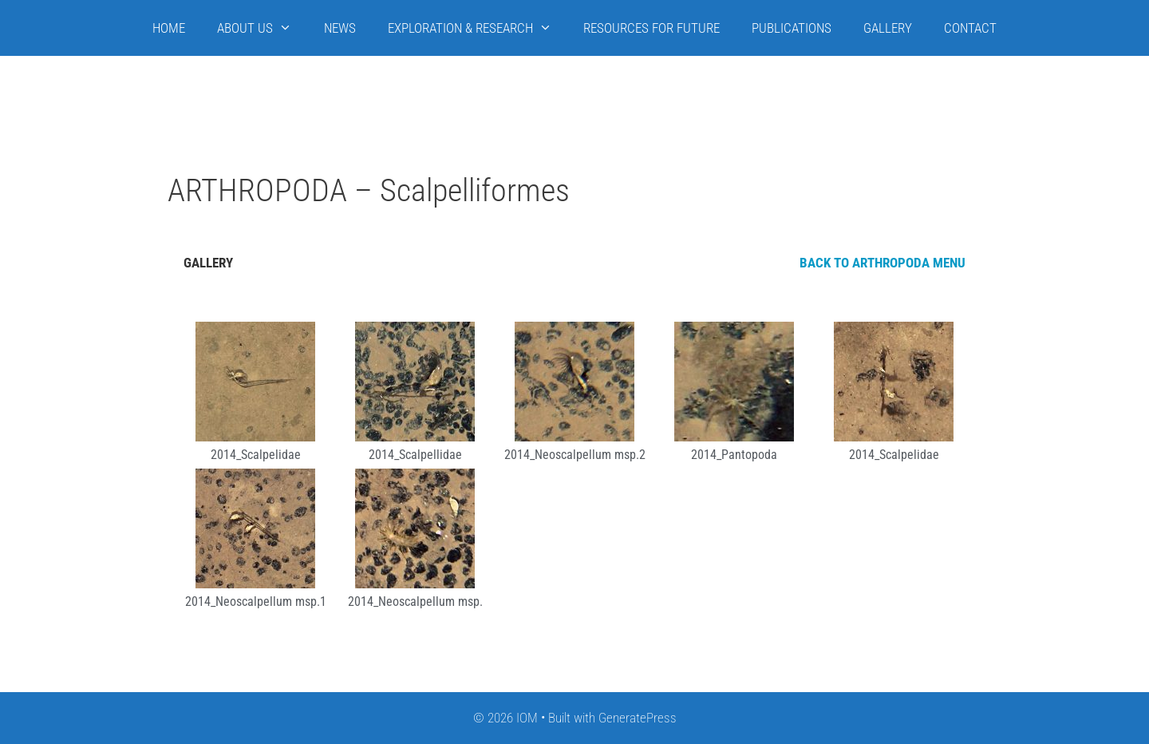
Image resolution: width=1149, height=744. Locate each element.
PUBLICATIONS (791, 28)
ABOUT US (262, 28)
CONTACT (970, 28)
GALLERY (887, 28)
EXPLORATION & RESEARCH (478, 28)
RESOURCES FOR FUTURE (651, 28)
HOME (168, 28)
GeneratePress (637, 718)
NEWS (340, 28)
